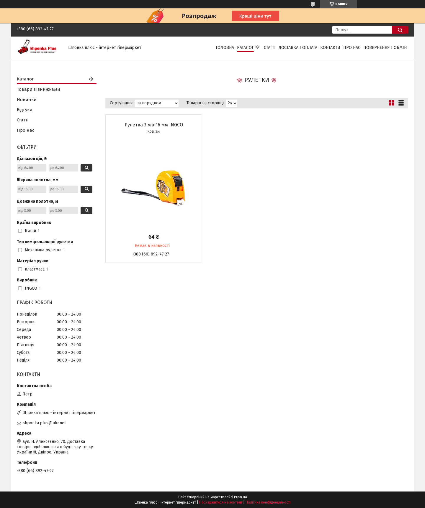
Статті (270, 47)
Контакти (330, 47)
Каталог (245, 47)
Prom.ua (240, 497)
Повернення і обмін (385, 47)
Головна (225, 47)
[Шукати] (400, 30)
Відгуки (24, 109)
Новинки (27, 99)
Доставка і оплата (298, 47)
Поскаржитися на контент (220, 502)
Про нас (351, 47)
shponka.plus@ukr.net (44, 422)
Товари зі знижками (38, 89)
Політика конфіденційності (268, 502)
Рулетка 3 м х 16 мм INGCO (154, 125)
